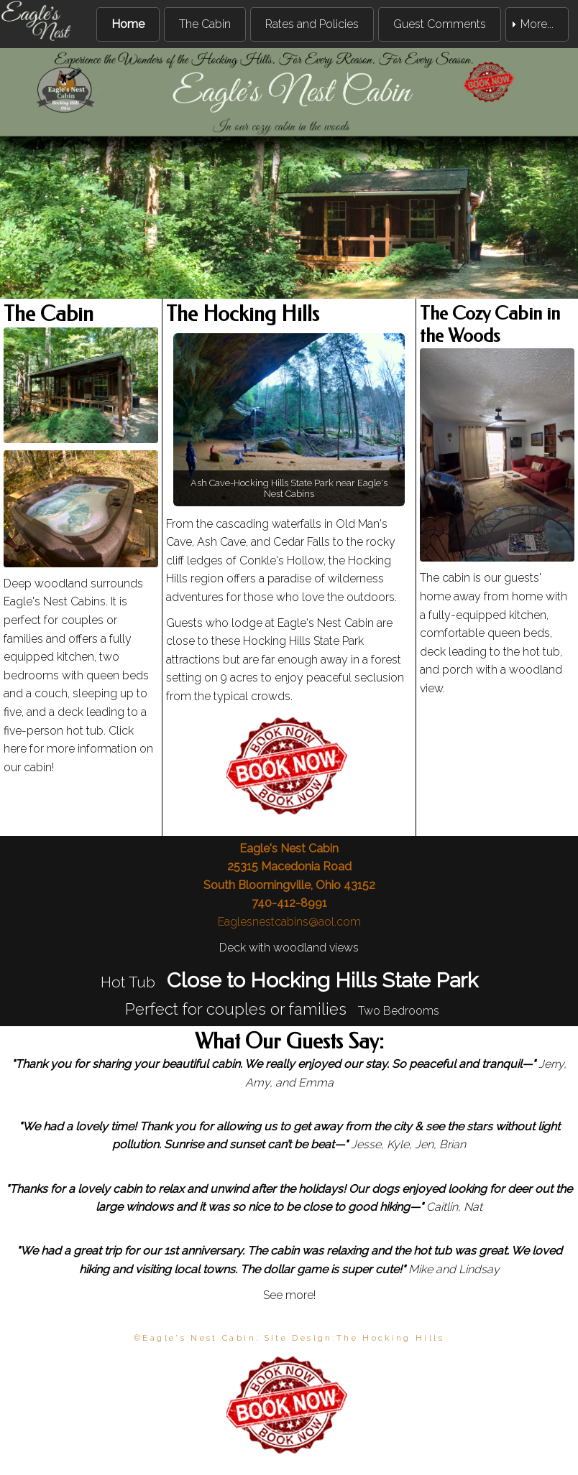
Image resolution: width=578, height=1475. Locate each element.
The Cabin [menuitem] (205, 24)
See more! (289, 1295)
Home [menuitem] (127, 24)
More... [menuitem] (537, 24)
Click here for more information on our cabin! (78, 749)
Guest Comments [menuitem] (439, 24)
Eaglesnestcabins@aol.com (289, 922)
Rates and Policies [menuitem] (312, 24)
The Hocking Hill (387, 1338)
